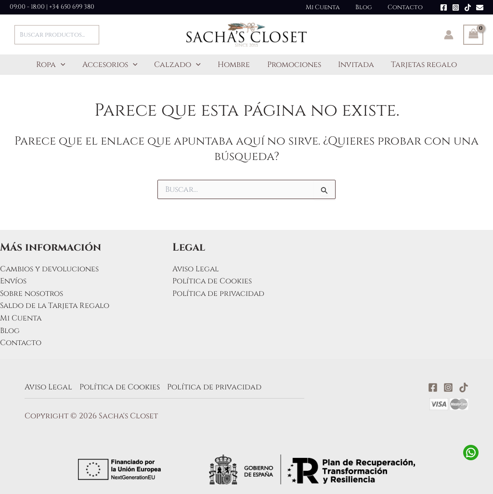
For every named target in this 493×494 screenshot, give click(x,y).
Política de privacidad (219, 293)
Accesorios (113, 64)
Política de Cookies (212, 281)
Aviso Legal (196, 269)
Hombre (234, 64)
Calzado (179, 64)
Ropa (55, 64)
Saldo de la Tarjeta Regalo (57, 305)
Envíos (13, 281)
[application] (65, 64)
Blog (368, 7)
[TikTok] (467, 7)
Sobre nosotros (32, 293)
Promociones (292, 64)
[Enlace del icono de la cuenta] (449, 35)
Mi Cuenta (330, 7)
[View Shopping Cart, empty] (473, 35)
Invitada (353, 64)
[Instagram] (455, 7)
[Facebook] (443, 7)
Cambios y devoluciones (50, 269)
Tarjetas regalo (419, 64)
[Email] (479, 7)
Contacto (406, 7)
